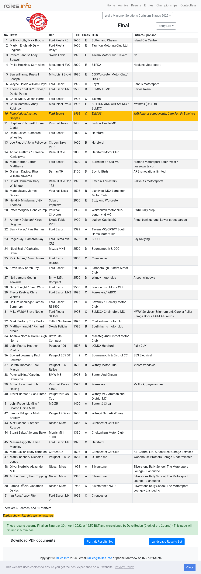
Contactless (188, 5)
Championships (166, 5)
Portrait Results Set (100, 541)
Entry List (165, 26)
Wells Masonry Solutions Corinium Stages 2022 (136, 15)
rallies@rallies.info (99, 558)
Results (136, 5)
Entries (148, 5)
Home (111, 5)
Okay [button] (189, 567)
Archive (123, 5)
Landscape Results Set (166, 541)
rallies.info (62, 558)
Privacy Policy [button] (124, 567)
